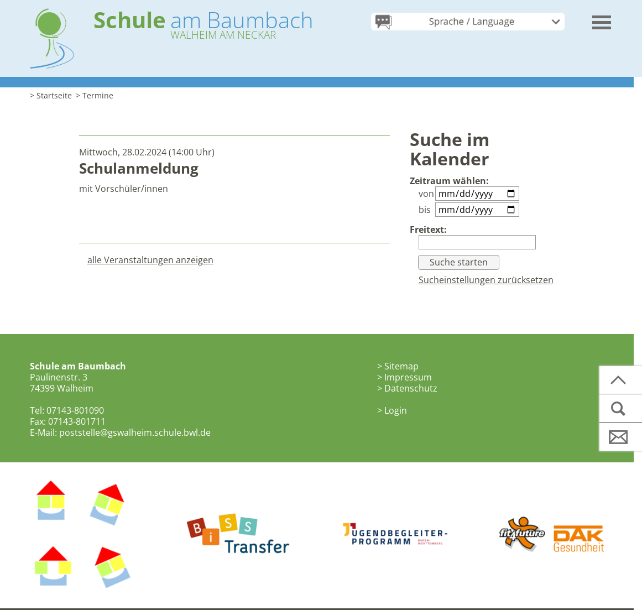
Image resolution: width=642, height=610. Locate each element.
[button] (602, 18)
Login (395, 410)
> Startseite (51, 95)
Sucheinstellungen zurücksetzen (486, 280)
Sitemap (401, 366)
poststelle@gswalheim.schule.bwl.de (135, 432)
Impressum (408, 377)
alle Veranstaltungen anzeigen (150, 260)
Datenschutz (410, 388)
